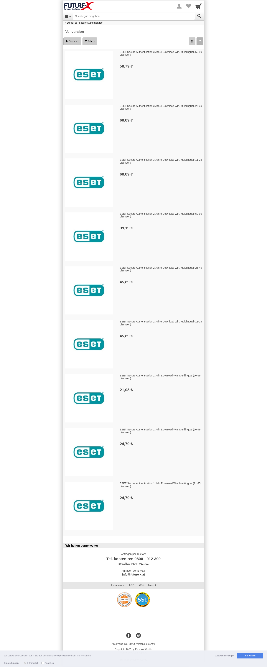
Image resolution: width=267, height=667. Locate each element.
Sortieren (72, 41)
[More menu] (179, 6)
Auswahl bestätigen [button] (224, 656)
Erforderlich (32, 663)
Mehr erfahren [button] (84, 655)
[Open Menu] (68, 16)
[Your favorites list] (188, 6)
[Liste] (200, 41)
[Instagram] (138, 635)
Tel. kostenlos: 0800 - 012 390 (133, 559)
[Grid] (192, 41)
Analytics (49, 663)
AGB (131, 585)
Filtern (90, 41)
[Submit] (199, 16)
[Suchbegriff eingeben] (134, 16)
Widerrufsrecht (147, 585)
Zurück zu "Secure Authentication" (85, 22)
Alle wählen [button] (250, 656)
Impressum (117, 585)
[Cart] (199, 6)
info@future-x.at (133, 574)
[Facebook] (129, 635)
